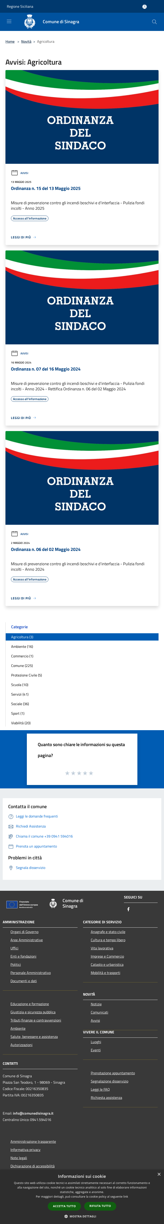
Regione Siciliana (20, 6)
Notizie (96, 1004)
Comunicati (99, 1012)
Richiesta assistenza (106, 1097)
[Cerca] (154, 22)
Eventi (96, 1050)
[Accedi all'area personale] (144, 6)
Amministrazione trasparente (33, 1141)
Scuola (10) (19, 684)
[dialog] (82, 1197)
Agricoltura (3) (22, 637)
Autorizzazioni (21, 1044)
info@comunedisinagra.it (33, 1113)
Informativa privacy (25, 1149)
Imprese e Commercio (107, 956)
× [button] (159, 1174)
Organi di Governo (24, 931)
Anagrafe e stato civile (108, 931)
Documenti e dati (23, 981)
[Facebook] (128, 909)
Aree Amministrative (26, 940)
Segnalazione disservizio (109, 1081)
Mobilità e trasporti (105, 972)
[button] (82, 1216)
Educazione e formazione (29, 1004)
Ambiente (17, 1028)
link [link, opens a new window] (125, 1197)
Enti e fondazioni (23, 956)
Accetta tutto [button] (64, 1206)
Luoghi (96, 1042)
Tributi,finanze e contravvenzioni (35, 1020)
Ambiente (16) (22, 646)
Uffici (14, 948)
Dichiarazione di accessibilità (32, 1166)
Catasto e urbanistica (107, 964)
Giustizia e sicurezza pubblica (33, 1012)
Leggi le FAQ (100, 1089)
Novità (26, 41)
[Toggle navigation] (9, 21)
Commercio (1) (22, 656)
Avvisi (19, 173)
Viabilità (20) (20, 723)
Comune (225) (22, 665)
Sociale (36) (20, 704)
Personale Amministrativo (30, 972)
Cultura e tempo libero (108, 940)
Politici (15, 964)
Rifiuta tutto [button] (100, 1206)
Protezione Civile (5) (26, 675)
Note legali (18, 1158)
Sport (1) (17, 713)
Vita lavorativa (102, 948)
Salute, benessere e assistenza (34, 1036)
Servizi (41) (19, 694)
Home (10, 41)
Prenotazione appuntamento (113, 1073)
